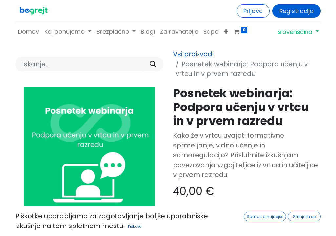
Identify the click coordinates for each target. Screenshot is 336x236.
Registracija (296, 11)
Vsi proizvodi (193, 54)
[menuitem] (28, 32)
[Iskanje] (153, 64)
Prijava (253, 11)
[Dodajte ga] (224, 215)
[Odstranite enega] (181, 215)
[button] (226, 32)
